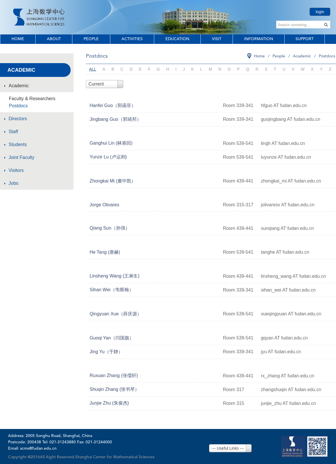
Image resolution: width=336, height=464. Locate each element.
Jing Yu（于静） (106, 351)
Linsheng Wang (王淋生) (115, 275)
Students (18, 144)
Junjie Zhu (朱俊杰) (109, 403)
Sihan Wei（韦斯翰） (112, 289)
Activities (132, 39)
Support (305, 39)
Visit (216, 39)
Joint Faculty (21, 157)
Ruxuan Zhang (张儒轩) (114, 375)
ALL (92, 69)
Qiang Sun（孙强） (110, 228)
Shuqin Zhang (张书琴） (114, 389)
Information (258, 39)
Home (17, 39)
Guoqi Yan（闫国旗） (112, 337)
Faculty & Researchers (32, 98)
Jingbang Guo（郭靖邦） (115, 119)
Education (177, 39)
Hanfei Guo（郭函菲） (113, 105)
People (91, 39)
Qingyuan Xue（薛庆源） (116, 313)
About (54, 39)
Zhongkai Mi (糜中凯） (113, 180)
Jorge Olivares (104, 204)
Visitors (16, 170)
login (320, 11)
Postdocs (18, 105)
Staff (13, 131)
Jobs (13, 183)
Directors (18, 118)
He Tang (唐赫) (105, 252)
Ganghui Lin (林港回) (111, 143)
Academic (19, 85)
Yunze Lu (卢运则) (108, 156)
